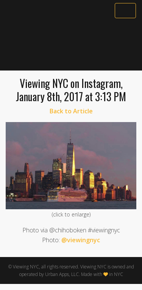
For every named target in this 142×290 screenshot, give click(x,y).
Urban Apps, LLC (62, 274)
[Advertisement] (71, 44)
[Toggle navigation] (125, 10)
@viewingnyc (80, 240)
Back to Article (71, 111)
